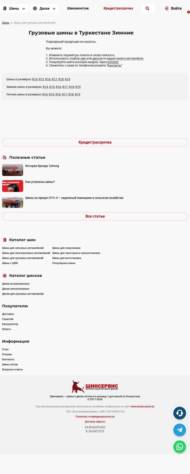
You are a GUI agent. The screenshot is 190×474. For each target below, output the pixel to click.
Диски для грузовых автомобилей (23, 293)
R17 (54, 79)
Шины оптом (10, 364)
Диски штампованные (15, 283)
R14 (34, 79)
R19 (67, 79)
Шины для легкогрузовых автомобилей (26, 253)
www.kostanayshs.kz (142, 406)
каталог (113, 62)
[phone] (179, 413)
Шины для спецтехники (66, 248)
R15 (41, 79)
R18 (61, 79)
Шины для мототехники (66, 258)
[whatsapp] (179, 446)
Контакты (114, 65)
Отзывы (7, 354)
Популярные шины (63, 263)
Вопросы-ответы (12, 369)
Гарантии (7, 319)
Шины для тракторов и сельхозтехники (76, 253)
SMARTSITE (96, 431)
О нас (5, 349)
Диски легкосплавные (15, 288)
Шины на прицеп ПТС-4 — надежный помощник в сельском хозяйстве (74, 197)
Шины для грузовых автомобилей (22, 258)
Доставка (8, 314)
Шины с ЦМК (10, 263)
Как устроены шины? (40, 182)
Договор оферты (95, 421)
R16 (48, 79)
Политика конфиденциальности (95, 416)
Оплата (6, 329)
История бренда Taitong (42, 166)
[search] (147, 8)
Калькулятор (10, 324)
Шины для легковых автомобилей (23, 248)
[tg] (179, 430)
